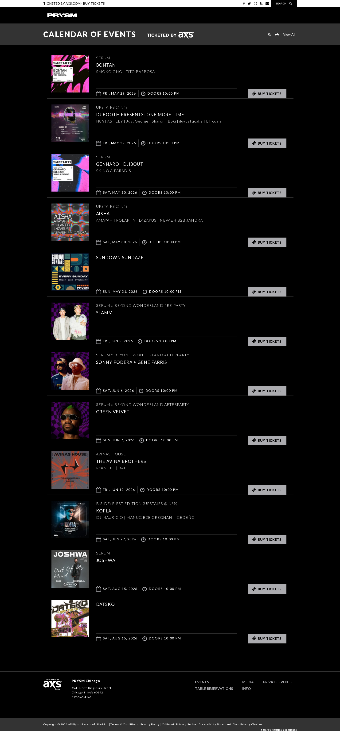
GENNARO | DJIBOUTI (126, 163)
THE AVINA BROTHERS (127, 461)
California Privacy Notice (179, 724)
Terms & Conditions (124, 724)
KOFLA (105, 510)
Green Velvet (116, 411)
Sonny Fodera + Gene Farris (139, 361)
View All (289, 34)
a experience (279, 728)
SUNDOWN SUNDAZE (125, 257)
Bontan (108, 64)
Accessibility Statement (215, 724)
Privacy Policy (150, 724)
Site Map (102, 724)
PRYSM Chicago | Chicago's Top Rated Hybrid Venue (62, 15)
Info (246, 688)
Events (202, 682)
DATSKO (107, 603)
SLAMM (106, 312)
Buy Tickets (94, 3)
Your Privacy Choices (247, 724)
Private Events (277, 682)
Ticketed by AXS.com (170, 35)
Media (248, 682)
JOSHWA (108, 560)
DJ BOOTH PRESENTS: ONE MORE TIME (149, 114)
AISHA (104, 213)
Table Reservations (214, 688)
